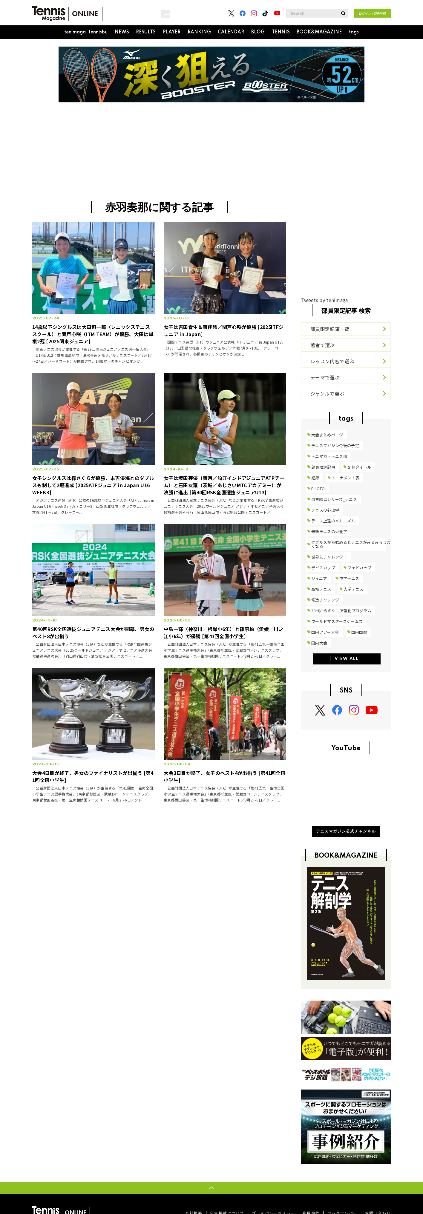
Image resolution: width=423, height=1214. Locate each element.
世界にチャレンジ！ (329, 557)
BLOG (258, 32)
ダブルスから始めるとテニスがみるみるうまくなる (351, 544)
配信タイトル (359, 467)
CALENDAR (231, 32)
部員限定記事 (323, 467)
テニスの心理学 (325, 510)
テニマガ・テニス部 (329, 456)
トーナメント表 (345, 478)
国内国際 (359, 632)
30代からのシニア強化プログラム (341, 610)
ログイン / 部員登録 (372, 13)
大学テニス (354, 589)
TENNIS (281, 32)
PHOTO (318, 488)
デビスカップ (323, 567)
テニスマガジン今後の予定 (335, 445)
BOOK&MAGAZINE (319, 32)
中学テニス (349, 578)
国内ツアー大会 (325, 632)
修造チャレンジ (325, 600)
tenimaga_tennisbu (86, 32)
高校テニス (321, 589)
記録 (315, 478)
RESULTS (146, 32)
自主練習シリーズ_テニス (334, 499)
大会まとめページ (327, 435)
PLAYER (171, 32)
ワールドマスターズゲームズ (337, 621)
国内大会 (319, 643)
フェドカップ (359, 567)
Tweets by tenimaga (324, 300)
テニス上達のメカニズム (333, 521)
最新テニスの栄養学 (329, 531)
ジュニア (319, 578)
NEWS (122, 32)
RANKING (199, 32)
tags (354, 32)
